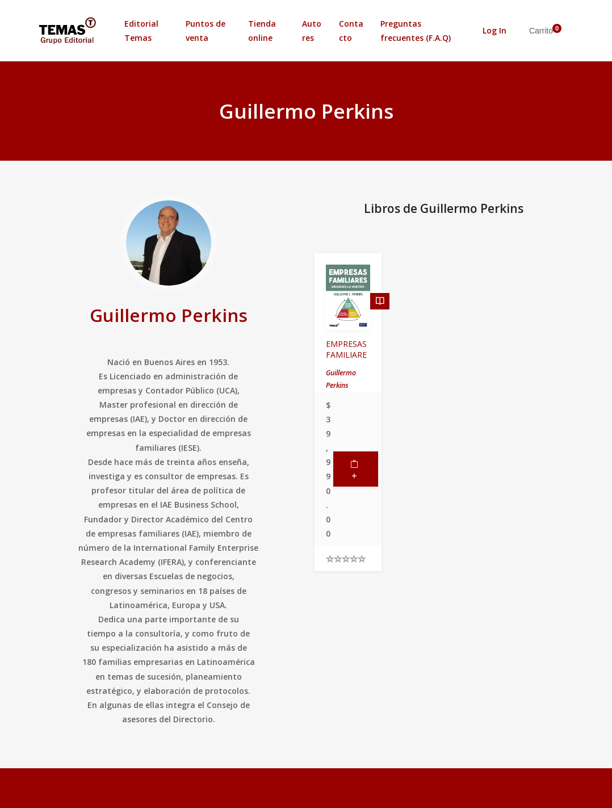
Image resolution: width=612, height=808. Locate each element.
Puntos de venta (205, 30)
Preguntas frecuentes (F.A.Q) (415, 30)
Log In (494, 30)
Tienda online (262, 30)
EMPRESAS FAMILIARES (346, 354)
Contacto (351, 30)
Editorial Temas (141, 30)
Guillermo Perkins (169, 315)
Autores (311, 30)
